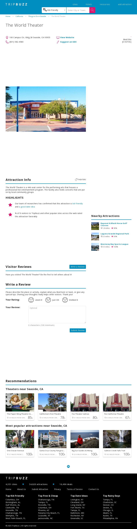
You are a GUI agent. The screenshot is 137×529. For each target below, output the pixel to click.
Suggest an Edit (68, 42)
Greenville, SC (77, 518)
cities (75, 4)
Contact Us (94, 489)
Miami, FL (107, 513)
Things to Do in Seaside (37, 16)
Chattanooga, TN (14, 513)
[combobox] (54, 10)
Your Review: (13, 307)
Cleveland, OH (77, 502)
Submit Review (78, 330)
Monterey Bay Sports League (114, 244)
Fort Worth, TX (77, 507)
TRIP (16, 4)
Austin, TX (107, 515)
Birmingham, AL (13, 502)
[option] (46, 109)
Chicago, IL (108, 510)
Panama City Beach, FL (49, 513)
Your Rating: (13, 299)
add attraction (125, 4)
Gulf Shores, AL (13, 505)
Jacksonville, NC (45, 518)
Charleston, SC (110, 502)
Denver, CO (108, 505)
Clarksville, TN (12, 507)
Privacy (57, 489)
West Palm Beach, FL (16, 518)
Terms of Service (75, 489)
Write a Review (78, 266)
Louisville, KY (44, 515)
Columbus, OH (12, 499)
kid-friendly (78, 203)
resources (105, 4)
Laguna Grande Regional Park (115, 233)
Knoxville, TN (12, 510)
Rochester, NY (77, 515)
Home (8, 16)
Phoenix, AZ (43, 510)
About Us (21, 489)
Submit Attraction (40, 489)
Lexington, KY (77, 499)
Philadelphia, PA (110, 518)
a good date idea (27, 206)
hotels (89, 4)
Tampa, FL (43, 502)
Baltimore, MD (77, 513)
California (19, 16)
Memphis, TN (12, 515)
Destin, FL (108, 507)
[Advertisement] (68, 65)
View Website (67, 37)
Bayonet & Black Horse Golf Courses (114, 224)
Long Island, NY (78, 505)
